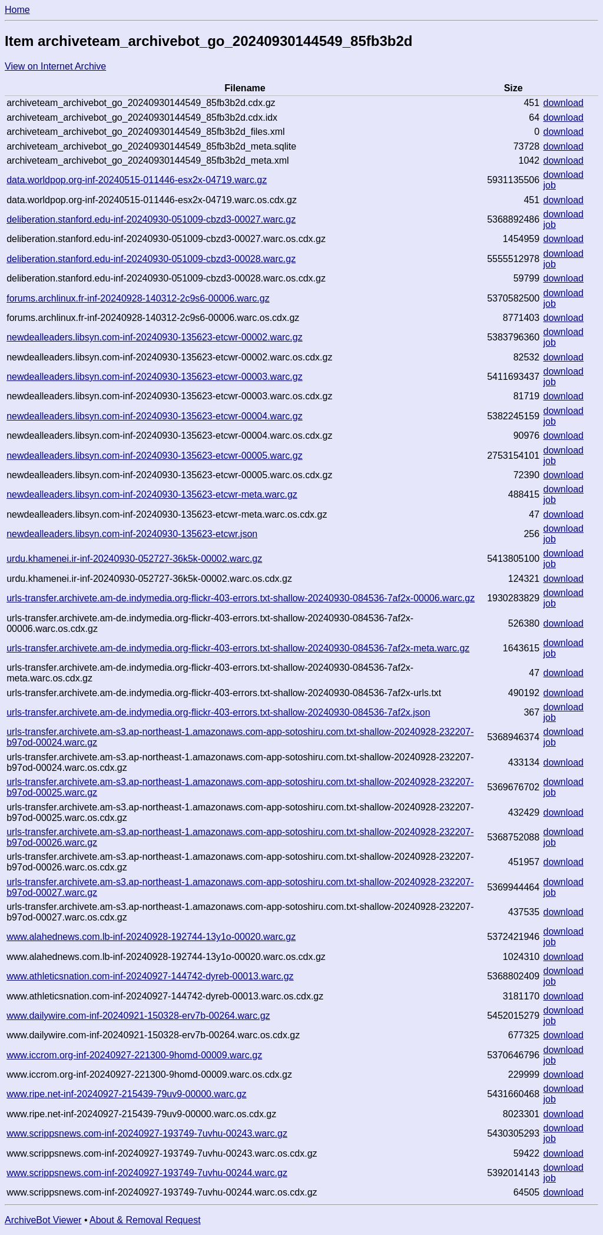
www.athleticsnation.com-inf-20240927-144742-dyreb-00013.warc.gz (149, 976)
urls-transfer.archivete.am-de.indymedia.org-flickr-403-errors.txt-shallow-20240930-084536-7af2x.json (218, 712)
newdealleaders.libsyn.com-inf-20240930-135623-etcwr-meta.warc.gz (151, 494)
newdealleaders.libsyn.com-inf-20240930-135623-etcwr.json (131, 534)
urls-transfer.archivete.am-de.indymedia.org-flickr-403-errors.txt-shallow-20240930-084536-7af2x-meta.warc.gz (237, 648)
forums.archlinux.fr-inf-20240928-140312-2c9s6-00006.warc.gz (137, 298)
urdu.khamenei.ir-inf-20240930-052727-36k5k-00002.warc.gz (134, 559)
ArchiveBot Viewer (43, 1220)
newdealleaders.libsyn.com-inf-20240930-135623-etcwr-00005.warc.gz (154, 456)
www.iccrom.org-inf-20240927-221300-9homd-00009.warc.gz (134, 1055)
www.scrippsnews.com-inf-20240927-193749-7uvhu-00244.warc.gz (146, 1173)
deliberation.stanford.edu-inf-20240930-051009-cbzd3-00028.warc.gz (151, 259)
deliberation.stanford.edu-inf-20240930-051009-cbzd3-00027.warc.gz (151, 219)
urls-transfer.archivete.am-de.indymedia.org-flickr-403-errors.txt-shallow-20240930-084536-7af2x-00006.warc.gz (240, 598)
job (550, 185)
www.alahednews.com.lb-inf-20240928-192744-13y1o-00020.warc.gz (151, 937)
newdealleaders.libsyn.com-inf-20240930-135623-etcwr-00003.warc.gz (154, 377)
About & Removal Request (145, 1220)
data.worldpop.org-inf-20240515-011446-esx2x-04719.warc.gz (136, 180)
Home (17, 10)
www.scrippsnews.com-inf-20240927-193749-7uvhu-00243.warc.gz (146, 1133)
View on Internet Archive (55, 66)
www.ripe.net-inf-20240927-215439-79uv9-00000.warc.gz (126, 1094)
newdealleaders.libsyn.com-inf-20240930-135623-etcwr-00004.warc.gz (154, 416)
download (564, 103)
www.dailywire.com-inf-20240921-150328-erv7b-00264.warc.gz (138, 1016)
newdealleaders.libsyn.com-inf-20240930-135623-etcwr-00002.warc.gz (154, 337)
